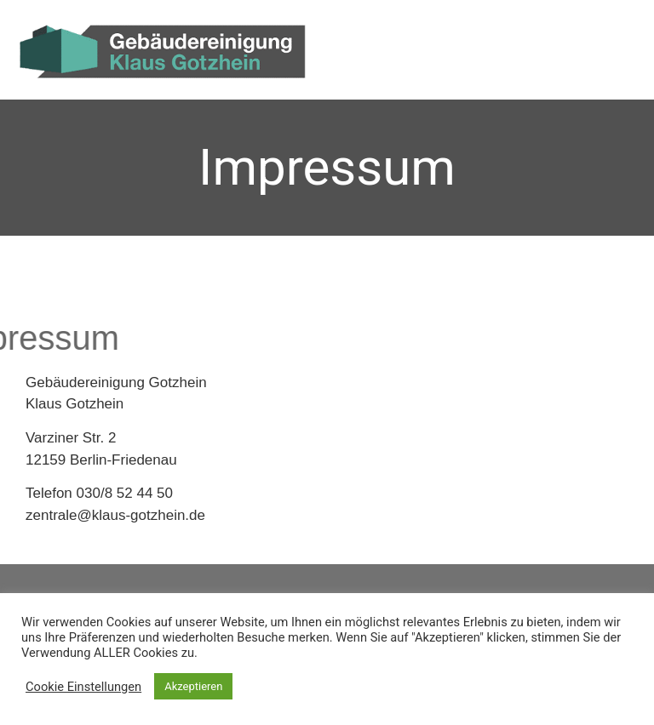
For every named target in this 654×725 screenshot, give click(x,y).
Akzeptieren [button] (193, 686)
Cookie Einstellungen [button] (83, 686)
